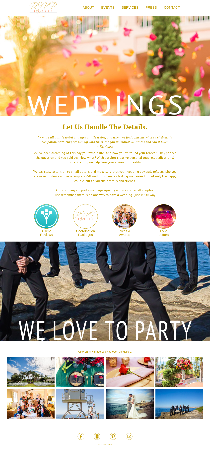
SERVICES (130, 7)
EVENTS (108, 7)
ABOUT (88, 7)
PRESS (151, 7)
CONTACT (172, 7)
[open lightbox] (31, 372)
